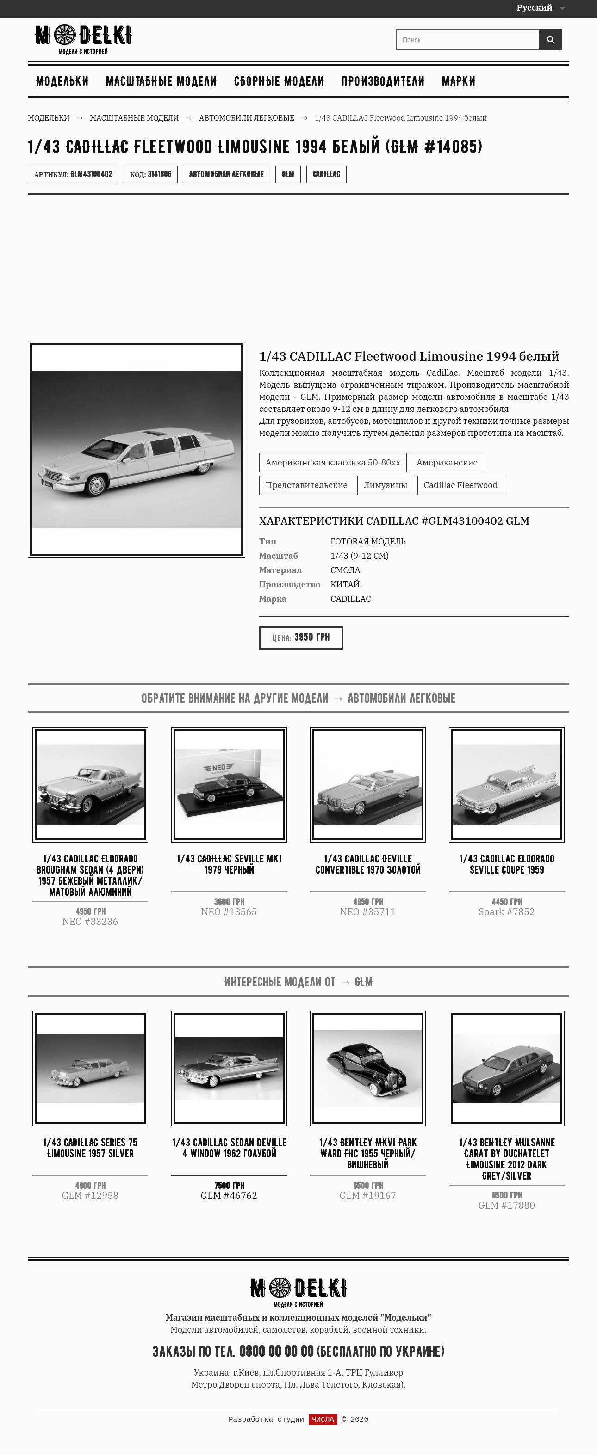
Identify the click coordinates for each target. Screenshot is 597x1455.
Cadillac (326, 174)
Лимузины (386, 485)
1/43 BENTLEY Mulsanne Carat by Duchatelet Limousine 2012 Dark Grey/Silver (507, 1158)
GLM (288, 174)
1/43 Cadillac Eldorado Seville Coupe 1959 (507, 864)
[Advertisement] (298, 271)
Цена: (282, 638)
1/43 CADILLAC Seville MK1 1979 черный (229, 864)
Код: (150, 174)
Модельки (62, 81)
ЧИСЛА (323, 1420)
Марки (459, 81)
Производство (290, 584)
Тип (267, 541)
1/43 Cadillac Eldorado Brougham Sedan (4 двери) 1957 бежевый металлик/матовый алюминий (90, 875)
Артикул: (73, 174)
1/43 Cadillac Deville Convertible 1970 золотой (368, 864)
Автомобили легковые (226, 174)
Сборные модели (279, 81)
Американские (447, 462)
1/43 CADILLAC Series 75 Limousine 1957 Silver (90, 1148)
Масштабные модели (162, 81)
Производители (383, 81)
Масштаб (278, 555)
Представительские (307, 485)
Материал (280, 570)
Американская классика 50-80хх (333, 462)
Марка (272, 598)
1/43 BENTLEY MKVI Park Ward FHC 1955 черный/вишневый (368, 1153)
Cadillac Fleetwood (461, 485)
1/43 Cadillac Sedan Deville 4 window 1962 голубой (229, 1148)
